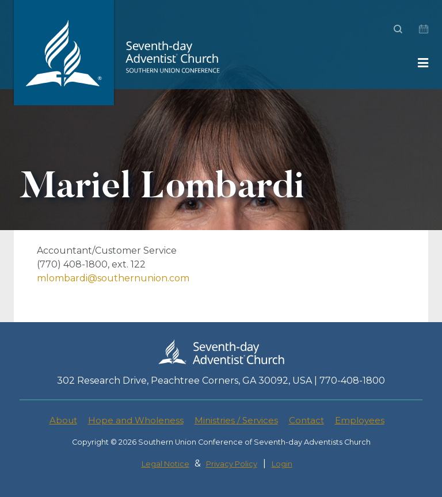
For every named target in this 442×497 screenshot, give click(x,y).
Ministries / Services (236, 420)
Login (282, 464)
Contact (306, 420)
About (63, 420)
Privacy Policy (231, 464)
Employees (359, 420)
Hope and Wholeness (136, 420)
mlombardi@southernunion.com (113, 278)
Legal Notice (165, 464)
